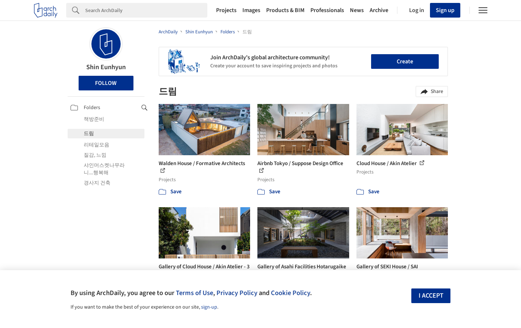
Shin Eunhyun (106, 67)
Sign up (445, 10)
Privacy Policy (236, 293)
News (357, 10)
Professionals (327, 10)
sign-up (209, 307)
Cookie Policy (290, 293)
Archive (379, 10)
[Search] (146, 10)
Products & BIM (285, 10)
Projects (226, 10)
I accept (431, 295)
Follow (106, 83)
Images (251, 10)
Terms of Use (194, 293)
